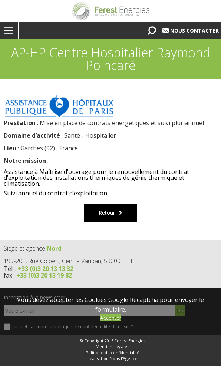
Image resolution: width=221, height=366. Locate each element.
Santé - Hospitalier (90, 135)
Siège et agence (33, 248)
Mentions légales (112, 347)
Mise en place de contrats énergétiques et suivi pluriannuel (122, 123)
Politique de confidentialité (112, 352)
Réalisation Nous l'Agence (112, 358)
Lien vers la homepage (110, 11)
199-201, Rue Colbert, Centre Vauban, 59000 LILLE (70, 261)
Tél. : (38, 268)
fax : (38, 275)
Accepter (110, 317)
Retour (107, 212)
